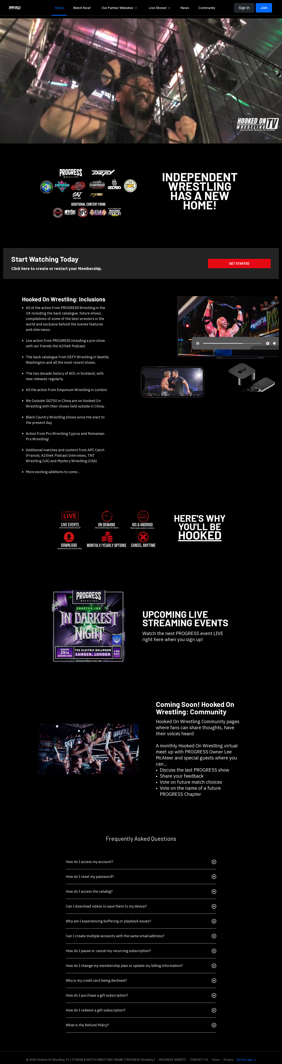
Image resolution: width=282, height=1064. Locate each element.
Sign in (244, 8)
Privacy (228, 1059)
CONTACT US (199, 1059)
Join (263, 8)
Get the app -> (246, 1059)
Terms (216, 1059)
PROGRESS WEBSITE (172, 1059)
